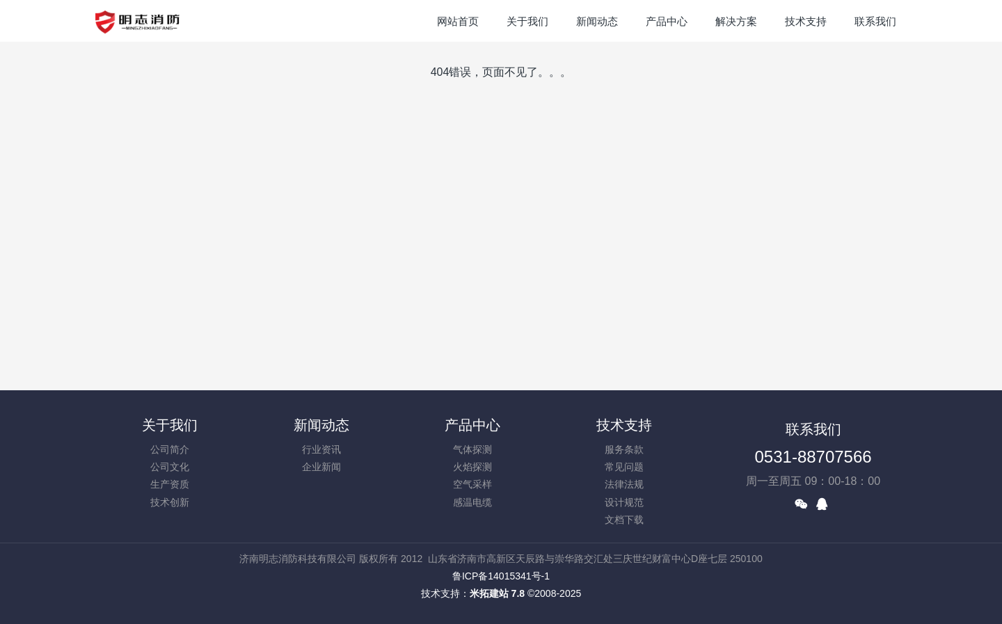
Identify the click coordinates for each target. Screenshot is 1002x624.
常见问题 (624, 466)
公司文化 (169, 466)
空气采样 (472, 484)
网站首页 (458, 21)
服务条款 (624, 449)
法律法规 (624, 484)
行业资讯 (321, 449)
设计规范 (624, 502)
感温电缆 (472, 502)
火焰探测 (472, 466)
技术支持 (624, 425)
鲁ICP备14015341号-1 (501, 576)
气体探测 (472, 449)
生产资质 (169, 484)
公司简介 (169, 449)
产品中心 (472, 425)
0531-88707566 (813, 456)
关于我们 (170, 425)
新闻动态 (321, 425)
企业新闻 (321, 466)
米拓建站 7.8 (497, 593)
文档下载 (624, 519)
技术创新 (169, 502)
